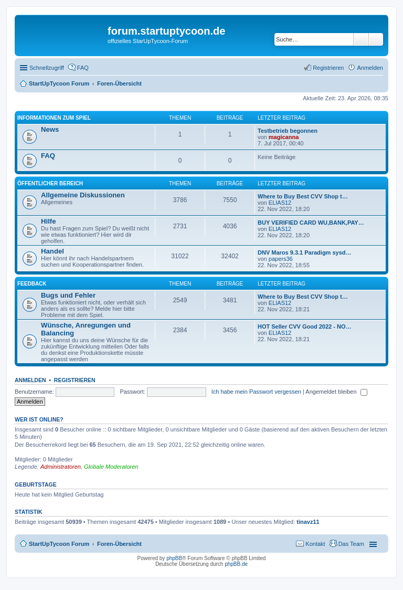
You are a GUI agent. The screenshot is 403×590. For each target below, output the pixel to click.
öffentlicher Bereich (50, 183)
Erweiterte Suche (376, 39)
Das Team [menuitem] (351, 544)
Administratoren (60, 466)
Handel (52, 251)
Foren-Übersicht (119, 544)
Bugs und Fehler (68, 295)
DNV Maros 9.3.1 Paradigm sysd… (305, 252)
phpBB (174, 558)
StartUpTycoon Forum (59, 544)
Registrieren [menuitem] (328, 68)
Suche (361, 39)
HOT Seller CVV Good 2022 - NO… (305, 326)
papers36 (281, 259)
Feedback (32, 284)
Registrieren (75, 380)
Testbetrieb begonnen (287, 131)
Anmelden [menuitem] (370, 68)
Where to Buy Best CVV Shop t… (303, 196)
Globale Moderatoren (111, 466)
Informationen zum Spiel (54, 118)
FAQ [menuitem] (83, 68)
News (50, 129)
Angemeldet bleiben (336, 391)
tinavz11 (307, 522)
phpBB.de (236, 564)
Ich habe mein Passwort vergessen (256, 391)
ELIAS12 (280, 202)
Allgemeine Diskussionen (83, 195)
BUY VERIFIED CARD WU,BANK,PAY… (311, 222)
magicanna (284, 137)
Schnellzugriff (46, 68)
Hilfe (48, 221)
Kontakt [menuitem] (315, 544)
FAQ (48, 156)
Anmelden (30, 380)
